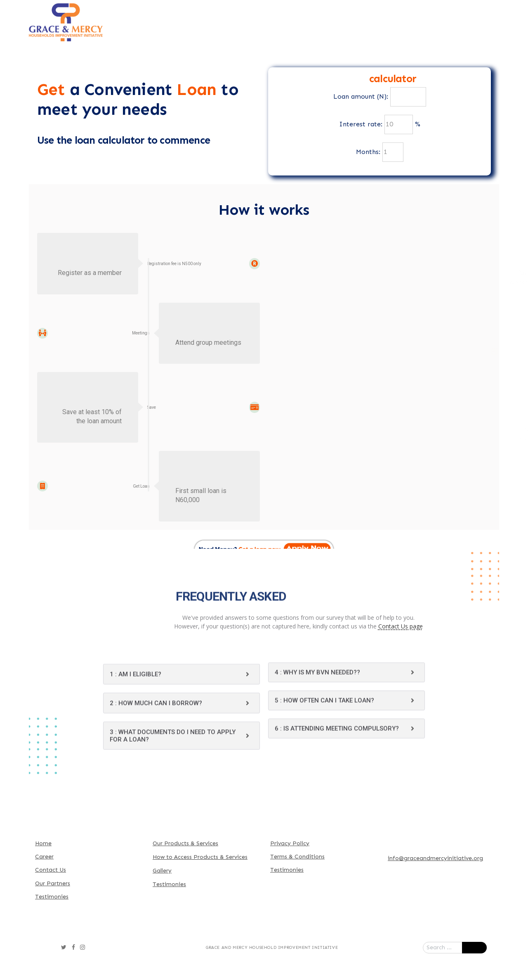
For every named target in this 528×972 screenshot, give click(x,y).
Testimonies (51, 896)
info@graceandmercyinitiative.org (435, 858)
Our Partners (420, 12)
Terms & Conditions (297, 856)
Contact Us (223, 30)
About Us (190, 12)
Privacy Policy (289, 843)
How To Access (352, 12)
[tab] (181, 740)
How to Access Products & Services (200, 857)
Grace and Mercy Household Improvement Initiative (272, 947)
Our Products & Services (267, 12)
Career (44, 856)
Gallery (475, 12)
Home (143, 12)
